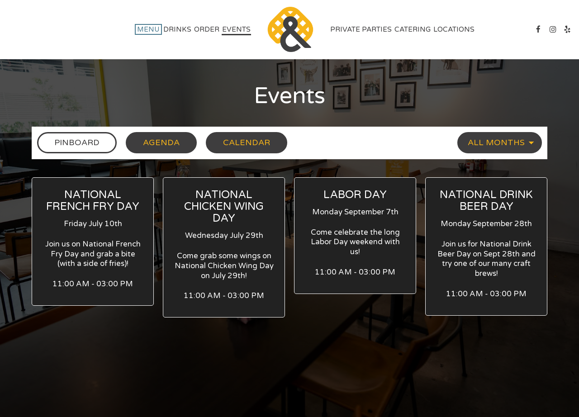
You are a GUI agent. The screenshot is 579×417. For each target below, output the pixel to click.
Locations (454, 29)
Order (206, 29)
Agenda (153, 142)
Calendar (238, 142)
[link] (290, 29)
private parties (361, 29)
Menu (148, 29)
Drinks (177, 29)
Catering (412, 29)
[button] (93, 241)
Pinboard (68, 142)
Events (236, 29)
